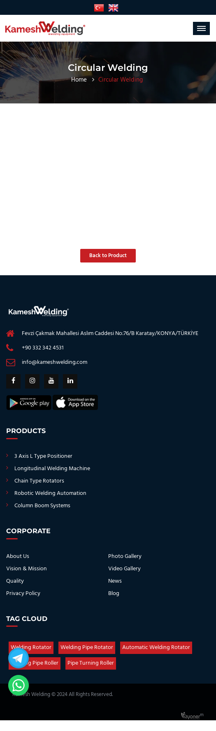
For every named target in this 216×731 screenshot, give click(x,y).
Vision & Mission (26, 569)
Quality (15, 581)
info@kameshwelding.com (54, 362)
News (115, 581)
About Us (17, 556)
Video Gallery (124, 569)
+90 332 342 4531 (43, 348)
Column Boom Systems (42, 506)
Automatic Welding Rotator (156, 647)
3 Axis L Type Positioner (43, 456)
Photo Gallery (125, 556)
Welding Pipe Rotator (86, 647)
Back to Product (108, 255)
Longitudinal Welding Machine (52, 468)
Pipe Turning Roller (90, 663)
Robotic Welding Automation (50, 493)
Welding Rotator (31, 647)
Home (79, 80)
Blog (113, 593)
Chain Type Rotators (39, 481)
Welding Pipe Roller (34, 663)
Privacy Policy (23, 593)
